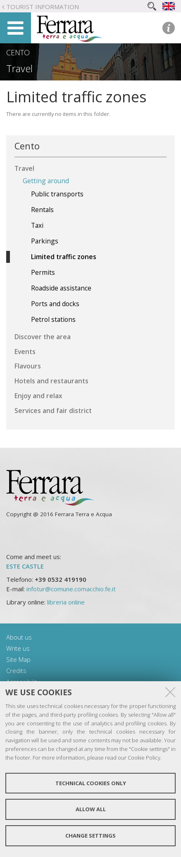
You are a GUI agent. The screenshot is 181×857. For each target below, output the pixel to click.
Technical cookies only (90, 783)
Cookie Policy (144, 757)
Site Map (18, 659)
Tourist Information (42, 6)
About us (19, 637)
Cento (18, 52)
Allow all (91, 809)
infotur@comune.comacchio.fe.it (71, 589)
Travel (19, 68)
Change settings (90, 835)
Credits (16, 670)
